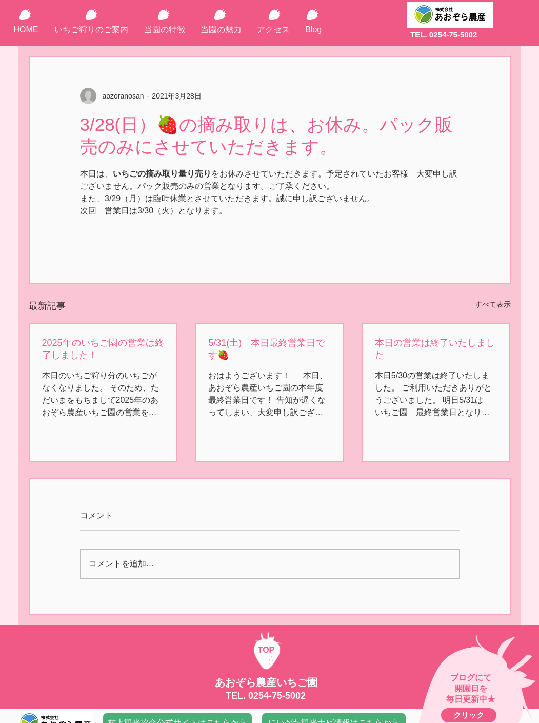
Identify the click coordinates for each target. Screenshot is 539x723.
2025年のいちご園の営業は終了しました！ (103, 349)
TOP (266, 650)
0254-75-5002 (277, 696)
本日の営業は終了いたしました (435, 349)
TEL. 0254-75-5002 (443, 34)
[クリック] (468, 715)
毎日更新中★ (470, 699)
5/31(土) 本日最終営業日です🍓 (266, 349)
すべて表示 (493, 304)
